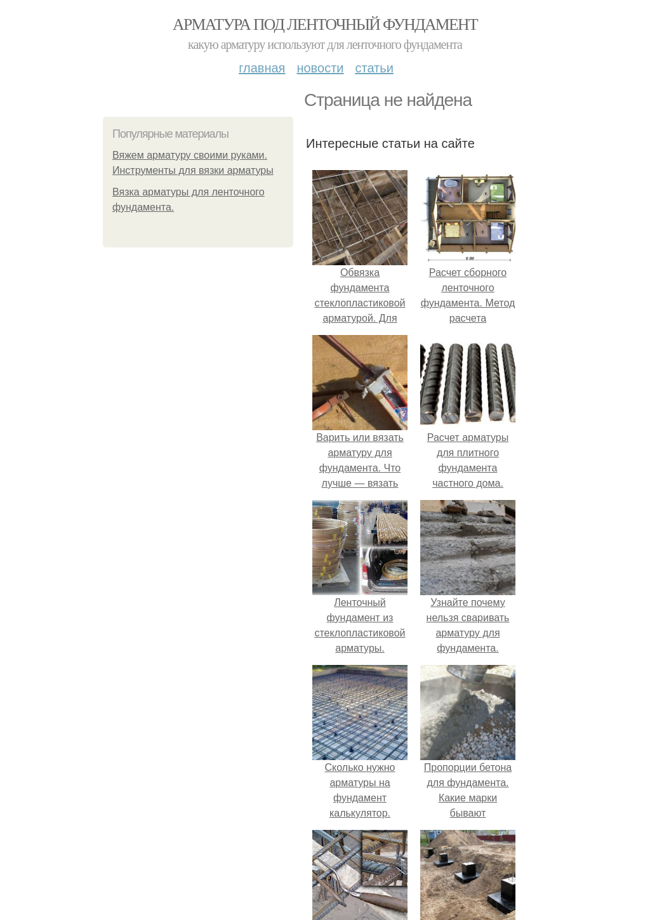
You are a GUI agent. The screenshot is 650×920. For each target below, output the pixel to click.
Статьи (374, 68)
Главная (262, 68)
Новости (319, 68)
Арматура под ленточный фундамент (325, 24)
